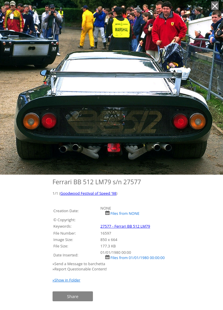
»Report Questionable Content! (80, 269)
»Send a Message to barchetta (79, 263)
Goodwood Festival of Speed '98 (88, 193)
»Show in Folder (66, 280)
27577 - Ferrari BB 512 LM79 (125, 226)
